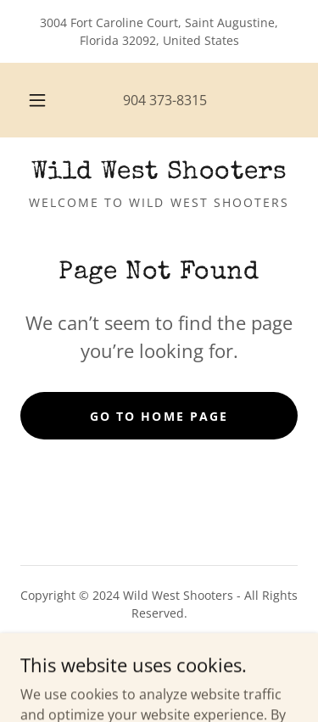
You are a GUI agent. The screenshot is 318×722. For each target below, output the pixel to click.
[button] (37, 100)
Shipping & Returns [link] (158, 660)
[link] (159, 173)
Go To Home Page (158, 416)
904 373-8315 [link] (165, 100)
